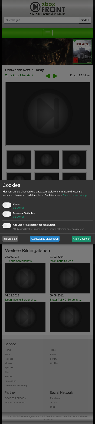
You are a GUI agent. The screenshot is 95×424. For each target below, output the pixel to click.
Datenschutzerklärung (75, 195)
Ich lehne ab (10, 238)
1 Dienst (18, 208)
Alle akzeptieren (81, 238)
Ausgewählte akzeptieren (44, 238)
